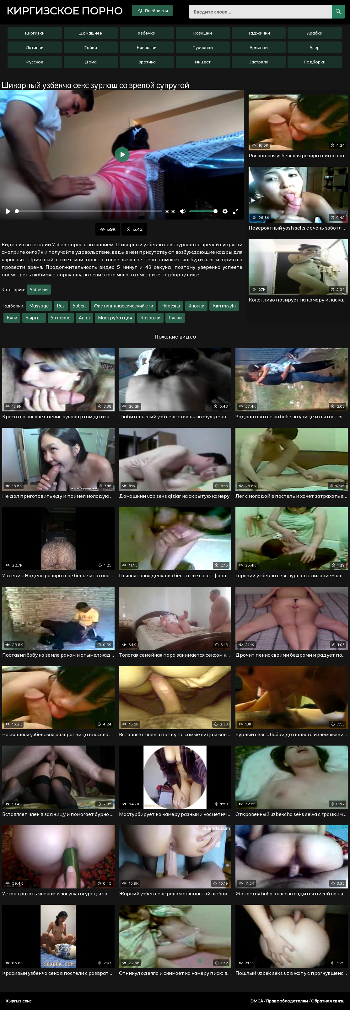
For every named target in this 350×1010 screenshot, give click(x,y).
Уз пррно (61, 318)
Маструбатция (115, 318)
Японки (196, 306)
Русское (34, 62)
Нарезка (170, 306)
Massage (39, 306)
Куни (12, 318)
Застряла (258, 62)
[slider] (88, 211)
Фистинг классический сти (123, 306)
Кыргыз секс (18, 1001)
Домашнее (90, 33)
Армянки (259, 47)
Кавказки (147, 47)
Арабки (314, 33)
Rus (61, 306)
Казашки (202, 33)
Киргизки (35, 33)
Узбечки (146, 33)
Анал (84, 318)
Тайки (90, 47)
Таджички (259, 33)
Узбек (79, 306)
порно (64, 11)
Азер (315, 47)
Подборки (315, 62)
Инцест (203, 62)
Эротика (147, 62)
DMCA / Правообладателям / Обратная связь (297, 1001)
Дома (91, 62)
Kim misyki (224, 306)
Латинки (35, 47)
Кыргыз (34, 318)
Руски (175, 318)
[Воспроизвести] (8, 211)
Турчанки (202, 47)
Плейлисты (152, 10)
